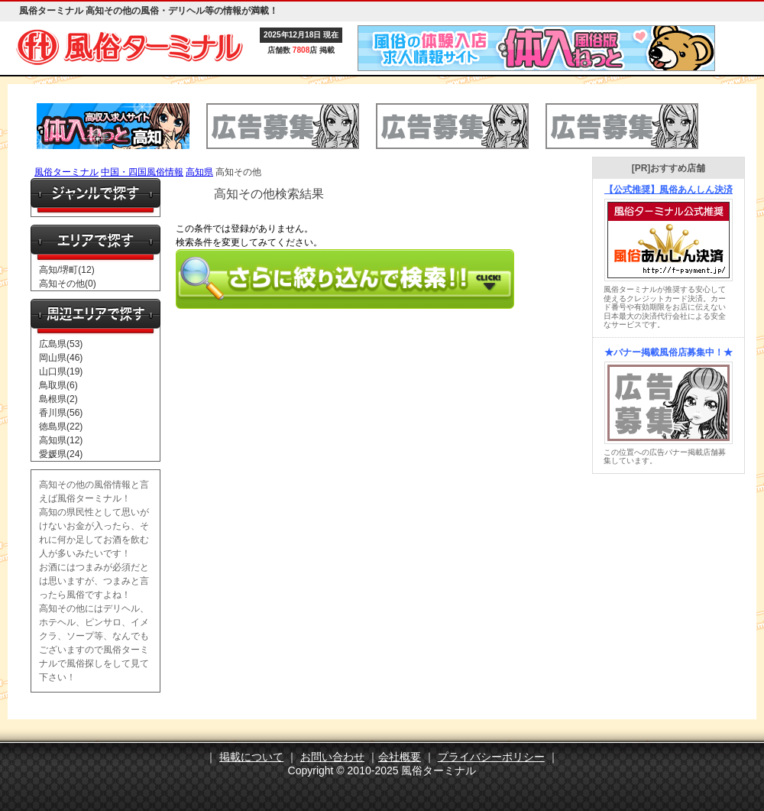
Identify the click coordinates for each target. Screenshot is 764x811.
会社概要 (399, 757)
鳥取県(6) (58, 385)
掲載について (251, 757)
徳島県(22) (61, 426)
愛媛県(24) (61, 454)
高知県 (199, 172)
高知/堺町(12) (67, 269)
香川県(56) (61, 412)
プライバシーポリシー (491, 757)
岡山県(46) (61, 357)
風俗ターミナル (66, 172)
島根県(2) (58, 399)
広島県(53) (61, 344)
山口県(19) (61, 371)
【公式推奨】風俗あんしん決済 (668, 189)
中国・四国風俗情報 (142, 172)
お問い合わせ (332, 757)
